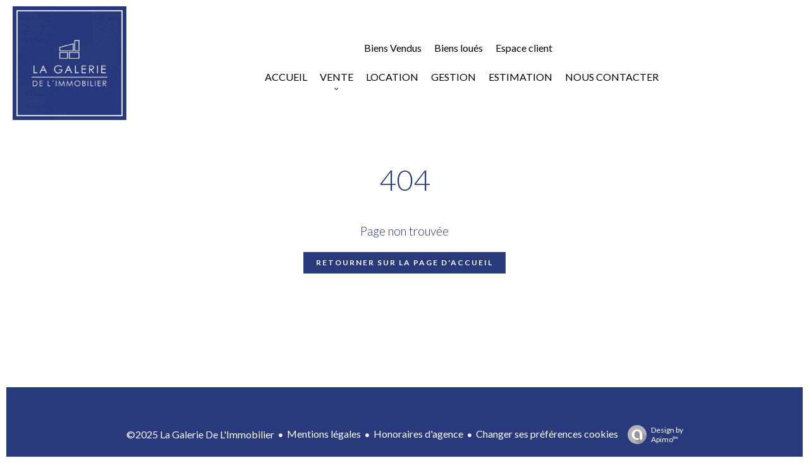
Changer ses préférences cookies (547, 434)
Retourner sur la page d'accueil (404, 262)
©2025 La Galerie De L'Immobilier (200, 434)
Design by (652, 434)
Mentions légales (324, 434)
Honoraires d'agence (418, 434)
